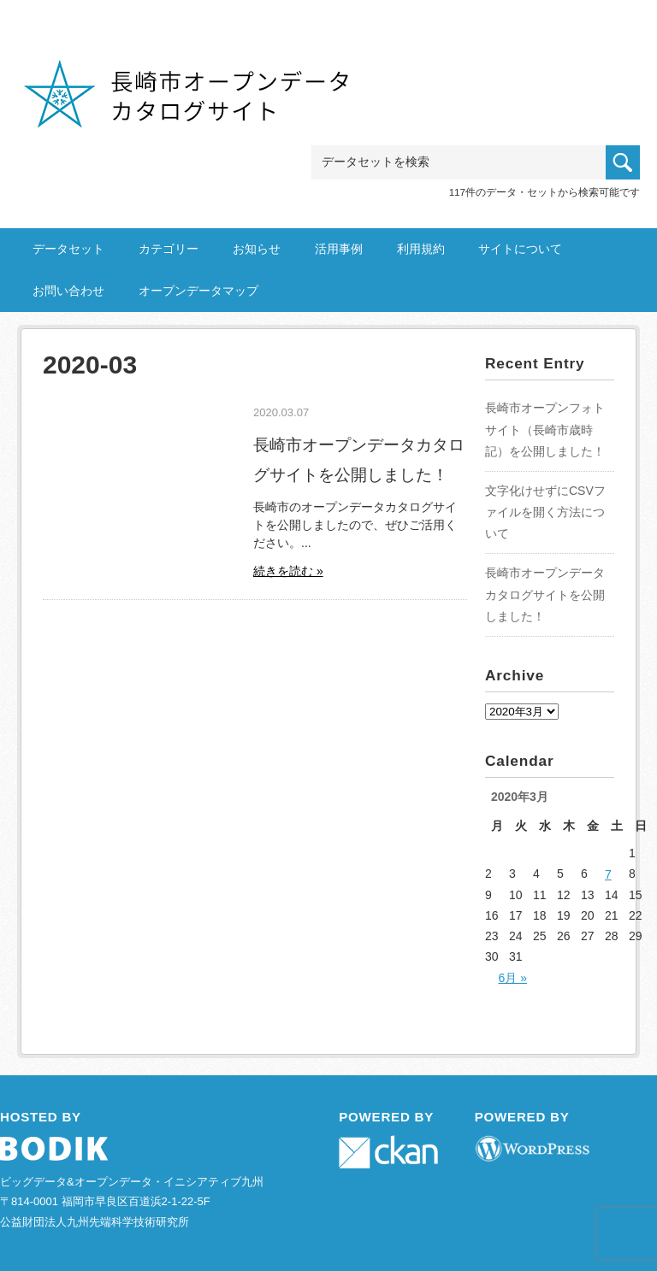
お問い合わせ (68, 290)
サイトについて (520, 249)
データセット (68, 249)
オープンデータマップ (198, 290)
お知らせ (257, 249)
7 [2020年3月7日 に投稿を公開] (608, 874)
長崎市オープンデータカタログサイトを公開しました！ (545, 594)
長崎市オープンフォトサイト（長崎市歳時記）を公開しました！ (545, 429)
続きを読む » (288, 571)
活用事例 (339, 249)
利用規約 (421, 249)
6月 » (513, 978)
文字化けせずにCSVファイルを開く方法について (545, 512)
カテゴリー (168, 249)
